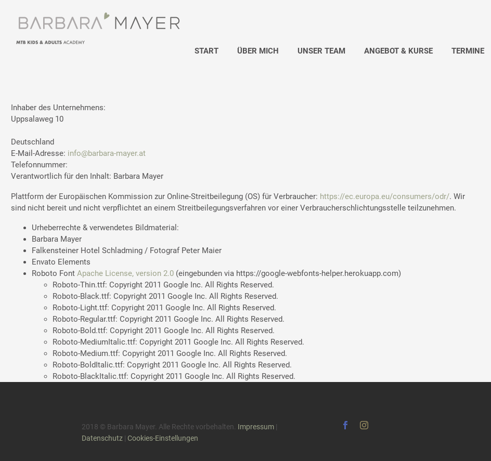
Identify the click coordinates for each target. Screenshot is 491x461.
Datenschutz (102, 438)
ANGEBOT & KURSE (398, 51)
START (206, 51)
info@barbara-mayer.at (107, 153)
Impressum (256, 427)
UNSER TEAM (321, 51)
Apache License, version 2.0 (125, 273)
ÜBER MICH (258, 51)
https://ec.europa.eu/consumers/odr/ (384, 196)
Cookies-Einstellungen (162, 438)
